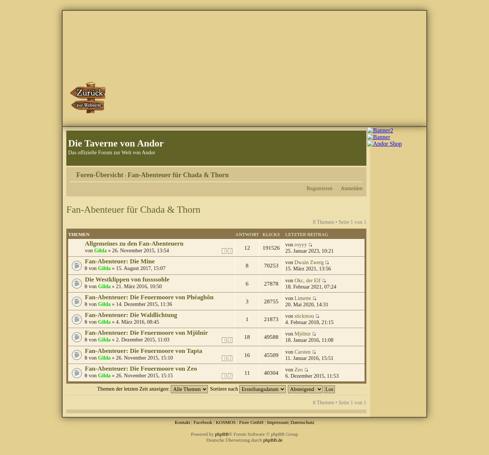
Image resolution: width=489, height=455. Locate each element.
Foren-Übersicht (99, 175)
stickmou (304, 316)
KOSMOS (226, 422)
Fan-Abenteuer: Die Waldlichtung (131, 314)
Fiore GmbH (251, 422)
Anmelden (351, 188)
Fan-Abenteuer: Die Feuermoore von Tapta (143, 350)
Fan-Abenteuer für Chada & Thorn (178, 175)
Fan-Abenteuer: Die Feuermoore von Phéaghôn (149, 297)
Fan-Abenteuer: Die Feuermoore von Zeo (141, 368)
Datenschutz (302, 422)
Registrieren (320, 188)
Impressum (278, 422)
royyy (301, 244)
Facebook (202, 422)
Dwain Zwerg (309, 262)
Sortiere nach (248, 389)
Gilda (100, 250)
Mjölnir (303, 334)
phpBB (222, 434)
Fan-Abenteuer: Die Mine (120, 261)
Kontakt (182, 422)
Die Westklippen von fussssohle (127, 279)
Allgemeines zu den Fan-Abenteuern (134, 243)
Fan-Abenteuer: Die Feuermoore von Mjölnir (146, 332)
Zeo (299, 370)
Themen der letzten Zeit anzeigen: (152, 389)
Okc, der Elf (307, 280)
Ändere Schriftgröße (357, 172)
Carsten (303, 352)
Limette (303, 298)
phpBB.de (273, 440)
